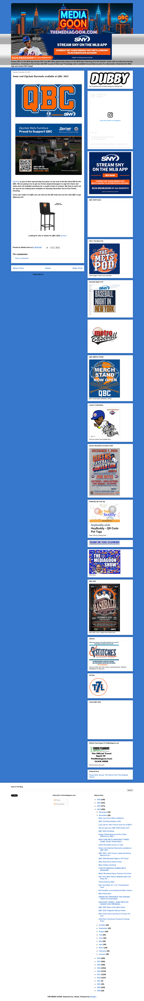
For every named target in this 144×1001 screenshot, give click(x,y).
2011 (99, 981)
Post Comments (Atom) (53, 274)
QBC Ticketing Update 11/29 (110, 821)
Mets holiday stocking (107, 865)
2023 (99, 809)
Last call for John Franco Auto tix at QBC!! (115, 825)
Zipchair (16, 181)
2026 (99, 799)
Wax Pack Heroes (97, 144)
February (103, 951)
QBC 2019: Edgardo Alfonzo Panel (112, 910)
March (101, 948)
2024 (99, 806)
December (103, 812)
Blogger (93, 997)
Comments (59, 804)
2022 (99, 958)
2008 (99, 991)
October (102, 925)
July (101, 935)
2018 (99, 971)
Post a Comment (21, 258)
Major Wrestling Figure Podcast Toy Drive (115, 873)
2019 (99, 968)
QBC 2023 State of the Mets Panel (112, 907)
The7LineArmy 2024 (106, 882)
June (101, 938)
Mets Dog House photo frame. (110, 862)
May (101, 941)
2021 (99, 961)
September (103, 928)
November (103, 815)
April (101, 944)
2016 (99, 978)
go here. (63, 236)
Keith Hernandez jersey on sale (111, 845)
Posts (57, 800)
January (102, 954)
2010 (99, 984)
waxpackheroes (110, 144)
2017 (99, 974)
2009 (99, 987)
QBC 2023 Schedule (106, 831)
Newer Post (18, 268)
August (102, 931)
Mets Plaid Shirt (105, 894)
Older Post (77, 268)
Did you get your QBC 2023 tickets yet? (114, 828)
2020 (99, 965)
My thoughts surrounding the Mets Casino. (115, 890)
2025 (99, 803)
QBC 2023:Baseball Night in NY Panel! (114, 858)
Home (48, 268)
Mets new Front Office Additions (111, 818)
